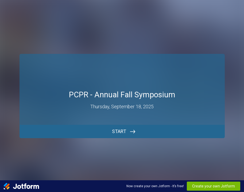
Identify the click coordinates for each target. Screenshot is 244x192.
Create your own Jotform (213, 186)
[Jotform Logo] (21, 186)
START (119, 131)
